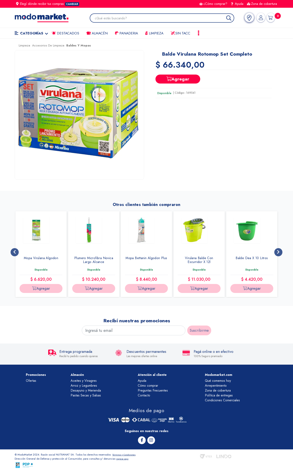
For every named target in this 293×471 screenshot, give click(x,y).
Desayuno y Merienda (86, 390)
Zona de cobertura (262, 3)
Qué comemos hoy (218, 380)
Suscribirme (199, 330)
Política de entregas (219, 395)
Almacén (97, 33)
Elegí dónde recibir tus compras (47, 3)
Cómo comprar (148, 385)
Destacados (65, 33)
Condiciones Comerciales (222, 400)
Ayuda (237, 3)
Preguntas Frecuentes (153, 390)
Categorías (31, 33)
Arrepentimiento (216, 385)
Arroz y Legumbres (84, 385)
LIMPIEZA (154, 33)
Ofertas (31, 380)
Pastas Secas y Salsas (86, 395)
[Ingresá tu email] (133, 330)
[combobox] (163, 18)
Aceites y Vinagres (84, 380)
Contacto (144, 395)
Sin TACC (180, 33)
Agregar (177, 79)
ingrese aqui (123, 458)
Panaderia (126, 33)
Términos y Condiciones (126, 454)
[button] (79, 114)
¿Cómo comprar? (213, 3)
